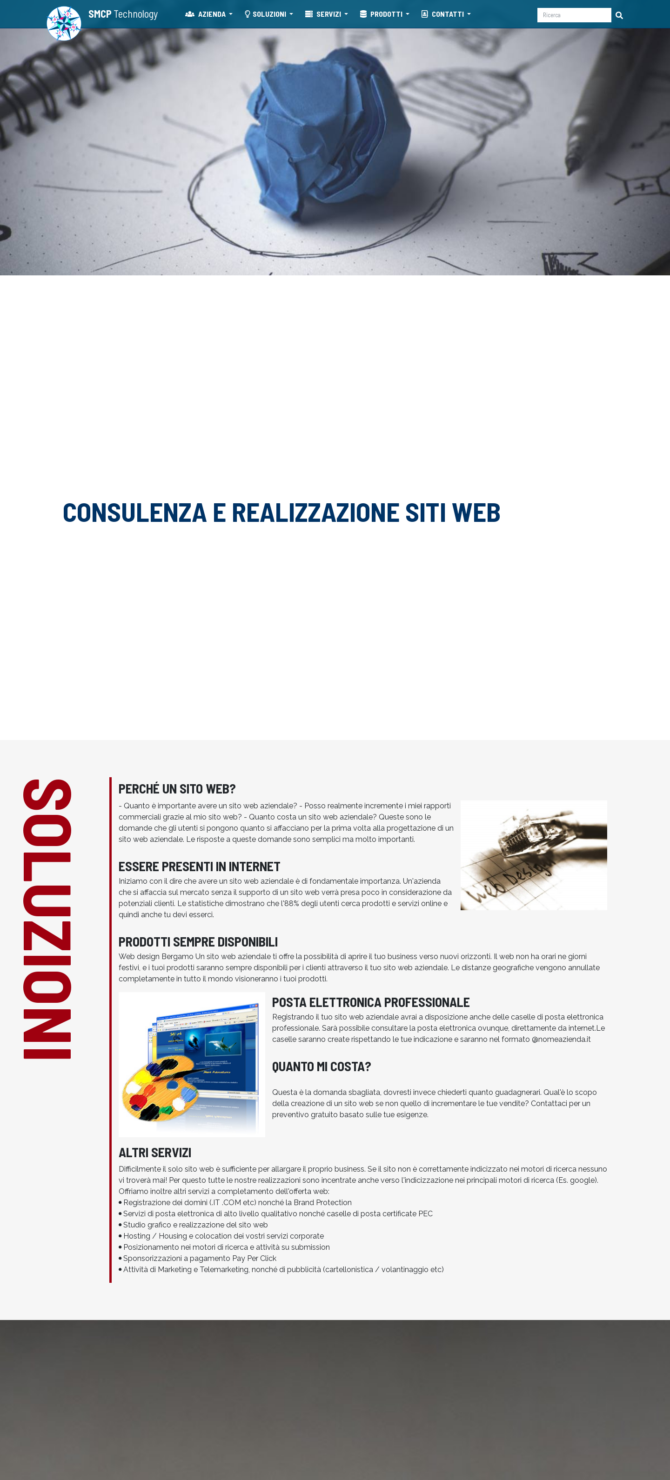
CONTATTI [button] (443, 13)
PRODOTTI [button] (382, 13)
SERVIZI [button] (323, 13)
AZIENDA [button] (206, 13)
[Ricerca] (574, 15)
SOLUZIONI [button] (266, 13)
